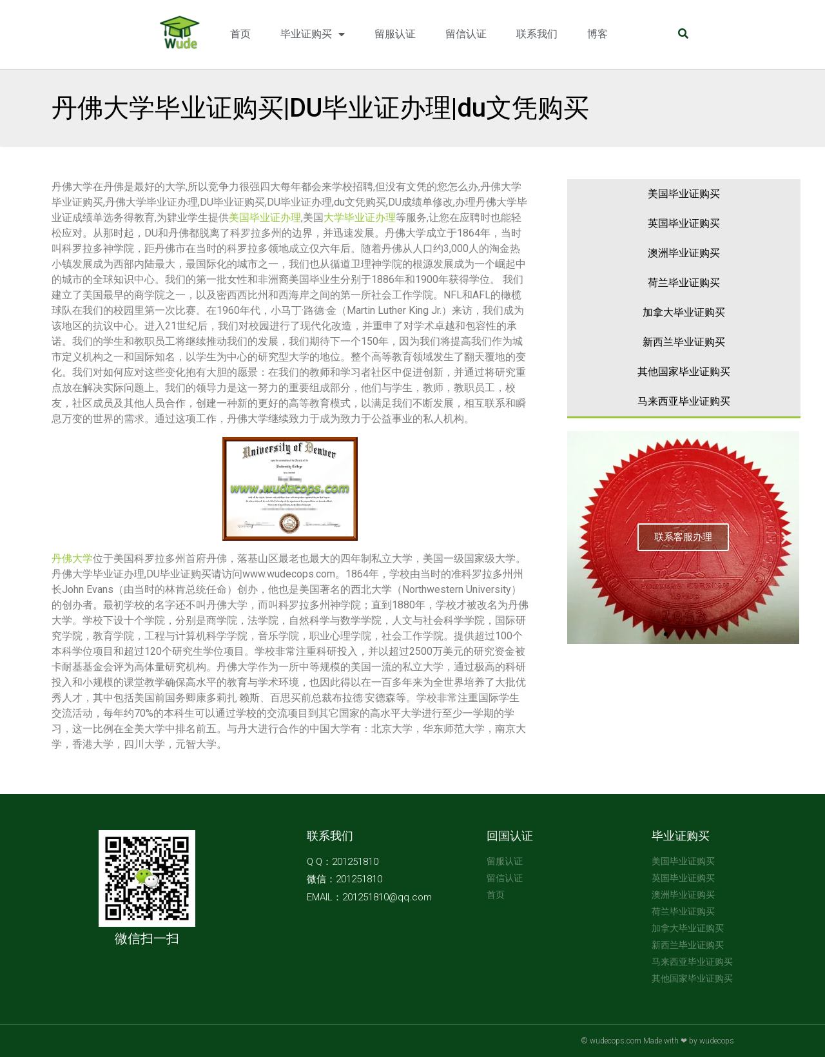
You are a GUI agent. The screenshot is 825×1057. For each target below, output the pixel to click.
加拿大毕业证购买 (684, 312)
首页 (240, 34)
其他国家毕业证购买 (683, 371)
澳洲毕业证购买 (684, 253)
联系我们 (537, 34)
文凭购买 (268, 1040)
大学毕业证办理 (360, 217)
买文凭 (150, 1040)
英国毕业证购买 (684, 223)
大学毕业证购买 (191, 1040)
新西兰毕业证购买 (684, 342)
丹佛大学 (72, 558)
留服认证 (395, 34)
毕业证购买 (312, 34)
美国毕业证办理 (265, 217)
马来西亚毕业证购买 (683, 401)
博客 (597, 34)
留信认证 (466, 34)
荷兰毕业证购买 (684, 282)
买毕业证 (235, 1040)
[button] (666, 634)
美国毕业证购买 (684, 194)
